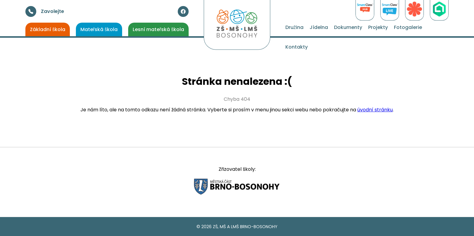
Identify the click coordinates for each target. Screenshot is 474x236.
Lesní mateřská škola (158, 29)
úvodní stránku (375, 109)
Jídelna (319, 27)
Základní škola (47, 29)
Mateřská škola (99, 29)
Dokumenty (348, 27)
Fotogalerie (408, 27)
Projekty (378, 27)
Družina (294, 27)
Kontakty (296, 46)
